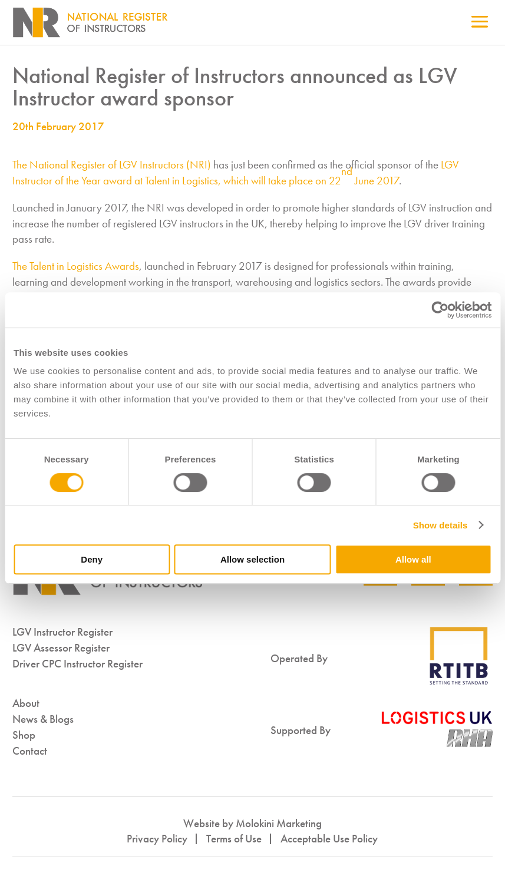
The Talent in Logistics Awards (75, 266)
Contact (29, 750)
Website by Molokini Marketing (252, 823)
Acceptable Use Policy (329, 838)
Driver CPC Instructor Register (77, 663)
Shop (23, 735)
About (25, 703)
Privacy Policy (157, 838)
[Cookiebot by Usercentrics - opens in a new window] (439, 310)
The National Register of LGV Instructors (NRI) (111, 164)
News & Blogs (43, 719)
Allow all (413, 559)
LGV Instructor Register (62, 631)
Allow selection (252, 559)
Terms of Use (234, 838)
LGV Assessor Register (61, 647)
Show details (440, 525)
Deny (92, 559)
